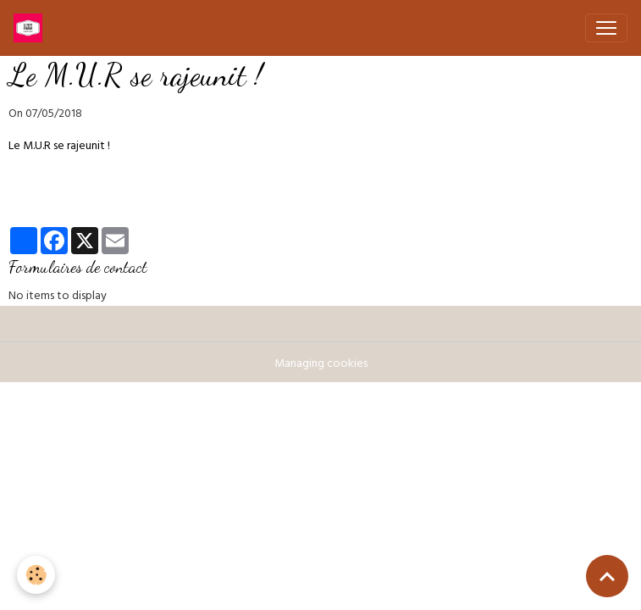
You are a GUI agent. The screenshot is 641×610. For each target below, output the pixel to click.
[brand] (31, 28)
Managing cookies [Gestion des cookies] (320, 365)
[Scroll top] (607, 576)
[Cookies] (36, 575)
